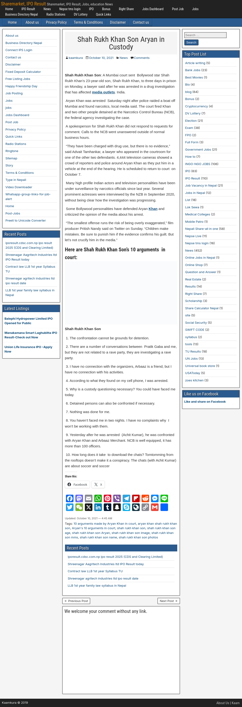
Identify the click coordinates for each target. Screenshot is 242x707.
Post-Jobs (12, 213)
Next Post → (169, 601)
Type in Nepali (15, 180)
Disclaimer (118, 22)
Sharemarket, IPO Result (23, 4)
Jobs (195, 9)
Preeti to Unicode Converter (25, 220)
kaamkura (76, 58)
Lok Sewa (192, 207)
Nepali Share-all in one (201, 229)
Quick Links (103, 14)
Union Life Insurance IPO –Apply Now (28, 349)
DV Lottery (80, 14)
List (187, 200)
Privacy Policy (56, 22)
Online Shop (194, 265)
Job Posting (14, 93)
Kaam (236, 703)
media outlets (103, 92)
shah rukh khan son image (131, 533)
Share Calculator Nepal (202, 308)
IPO (91, 9)
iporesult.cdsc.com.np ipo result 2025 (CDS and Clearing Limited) (115, 557)
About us (32, 22)
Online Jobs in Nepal (200, 257)
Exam (189, 128)
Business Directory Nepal (21, 14)
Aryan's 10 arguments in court (93, 528)
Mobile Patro (194, 221)
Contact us (141, 22)
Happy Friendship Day (21, 86)
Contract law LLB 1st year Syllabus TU (95, 571)
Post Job (178, 9)
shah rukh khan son (131, 528)
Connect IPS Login (18, 50)
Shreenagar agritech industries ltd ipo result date (103, 578)
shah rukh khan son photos (138, 537)
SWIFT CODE (194, 330)
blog (188, 92)
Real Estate (193, 279)
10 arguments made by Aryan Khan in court (104, 523)
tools (188, 344)
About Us (222, 703)
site (187, 315)
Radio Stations (55, 14)
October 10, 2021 (101, 58)
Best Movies (194, 77)
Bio (187, 84)
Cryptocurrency (196, 106)
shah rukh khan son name (98, 537)
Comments (142, 58)
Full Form (192, 142)
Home (9, 9)
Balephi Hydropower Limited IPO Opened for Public (28, 321)
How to (190, 156)
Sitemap (11, 158)
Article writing (195, 63)
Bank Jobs (192, 70)
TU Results (193, 351)
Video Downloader (18, 187)
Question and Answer (200, 272)
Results (190, 286)
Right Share (126, 9)
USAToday (192, 373)
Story (9, 165)
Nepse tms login (70, 9)
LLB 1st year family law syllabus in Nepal (97, 585)
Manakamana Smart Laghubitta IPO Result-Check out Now (30, 335)
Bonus (106, 9)
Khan (153, 209)
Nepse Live (193, 236)
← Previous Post (76, 601)
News (47, 9)
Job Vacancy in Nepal (201, 185)
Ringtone (11, 151)
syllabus (191, 337)
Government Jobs (198, 149)
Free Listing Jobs (17, 79)
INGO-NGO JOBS (197, 164)
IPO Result (28, 9)
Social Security (196, 322)
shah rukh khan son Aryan (91, 533)
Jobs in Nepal (195, 193)
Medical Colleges (197, 214)
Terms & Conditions (88, 22)
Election (191, 120)
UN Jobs (191, 358)
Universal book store (200, 366)
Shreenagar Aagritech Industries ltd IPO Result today (106, 564)
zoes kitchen (194, 380)
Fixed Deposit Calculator (23, 72)
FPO (188, 135)
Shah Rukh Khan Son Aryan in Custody (120, 43)
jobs (8, 107)
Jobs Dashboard (153, 9)
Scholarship (193, 301)
